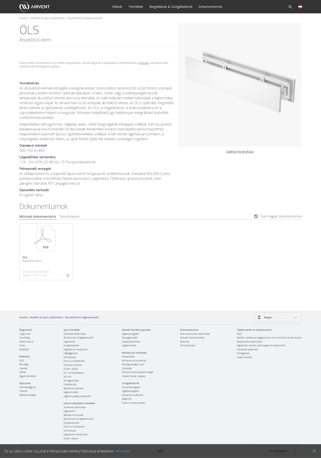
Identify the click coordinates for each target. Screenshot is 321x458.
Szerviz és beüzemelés (133, 402)
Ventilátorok (70, 357)
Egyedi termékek (28, 376)
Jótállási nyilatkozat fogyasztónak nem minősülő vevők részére (269, 337)
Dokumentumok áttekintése (195, 333)
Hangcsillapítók (71, 345)
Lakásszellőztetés (131, 341)
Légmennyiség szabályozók (77, 396)
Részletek (123, 451)
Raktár (22, 372)
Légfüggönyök (71, 353)
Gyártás (23, 368)
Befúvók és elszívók (73, 388)
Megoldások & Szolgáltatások (170, 6)
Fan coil (67, 376)
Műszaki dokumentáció (37, 216)
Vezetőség (24, 337)
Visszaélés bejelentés (247, 349)
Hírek (22, 345)
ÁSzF (239, 333)
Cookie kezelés (244, 357)
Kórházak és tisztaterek (134, 360)
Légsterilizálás (129, 345)
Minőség (23, 364)
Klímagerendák (71, 380)
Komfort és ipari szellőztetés (48, 18)
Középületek (128, 356)
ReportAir (24, 349)
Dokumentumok (210, 6)
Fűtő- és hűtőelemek (74, 361)
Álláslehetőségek (27, 395)
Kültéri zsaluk (71, 368)
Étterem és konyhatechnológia (137, 372)
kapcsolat (144, 63)
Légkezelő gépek (130, 333)
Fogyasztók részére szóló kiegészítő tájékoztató (261, 345)
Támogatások (243, 353)
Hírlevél (23, 391)
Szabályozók (70, 384)
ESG (21, 360)
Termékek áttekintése (75, 333)
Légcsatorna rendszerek (76, 349)
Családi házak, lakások (133, 376)
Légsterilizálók (71, 392)
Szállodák (127, 368)
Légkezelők (69, 341)
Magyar (264, 317)
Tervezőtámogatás (131, 387)
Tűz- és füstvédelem (74, 372)
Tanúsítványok (70, 216)
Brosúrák (184, 341)
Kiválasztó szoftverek (132, 395)
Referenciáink (26, 341)
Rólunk (117, 6)
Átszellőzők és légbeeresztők (85, 18)
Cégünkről (25, 333)
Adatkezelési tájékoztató (249, 341)
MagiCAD (127, 398)
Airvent (23, 18)
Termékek (135, 6)
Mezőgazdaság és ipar (133, 364)
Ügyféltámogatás (130, 391)
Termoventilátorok (73, 365)
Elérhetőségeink (27, 387)
